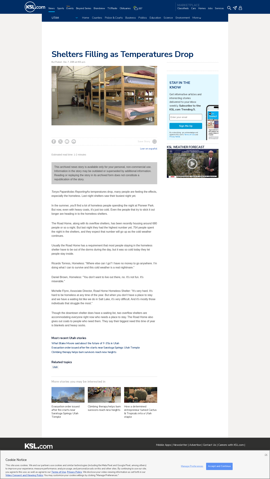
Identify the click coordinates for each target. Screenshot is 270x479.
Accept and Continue (219, 466)
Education (155, 18)
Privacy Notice (174, 137)
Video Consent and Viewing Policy (24, 475)
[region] (135, 464)
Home (85, 18)
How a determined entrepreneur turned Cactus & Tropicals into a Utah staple (140, 412)
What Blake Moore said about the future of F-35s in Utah (85, 343)
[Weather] (139, 10)
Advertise (195, 445)
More (197, 18)
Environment (183, 18)
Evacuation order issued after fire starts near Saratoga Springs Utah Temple (95, 348)
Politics (142, 18)
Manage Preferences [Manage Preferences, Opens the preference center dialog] (192, 466)
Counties (97, 18)
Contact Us (209, 445)
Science (168, 18)
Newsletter (180, 445)
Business (130, 18)
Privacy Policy (74, 472)
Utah (55, 367)
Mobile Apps (163, 445)
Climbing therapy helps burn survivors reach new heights (83, 352)
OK (266, 455)
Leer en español (148, 149)
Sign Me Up (186, 126)
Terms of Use (189, 134)
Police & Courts (114, 18)
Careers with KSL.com (231, 445)
